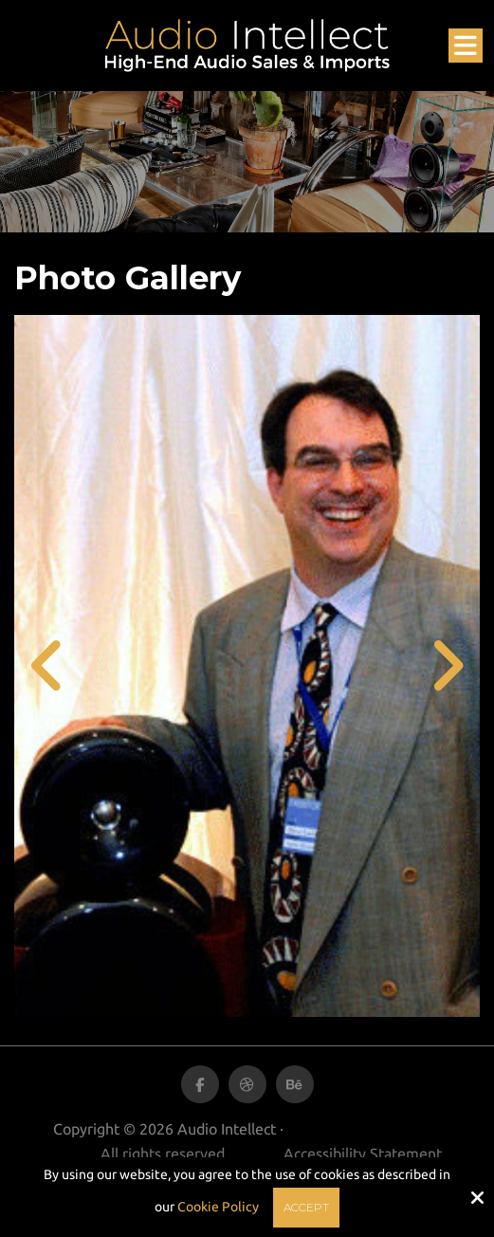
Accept (306, 1207)
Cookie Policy (218, 1206)
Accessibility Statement (363, 1153)
